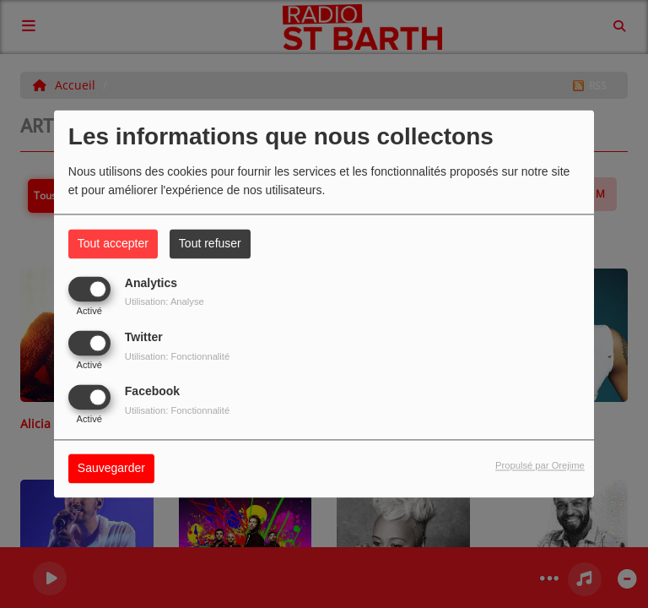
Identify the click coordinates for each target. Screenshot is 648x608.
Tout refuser (210, 243)
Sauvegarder (111, 468)
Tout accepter (113, 243)
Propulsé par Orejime (540, 466)
